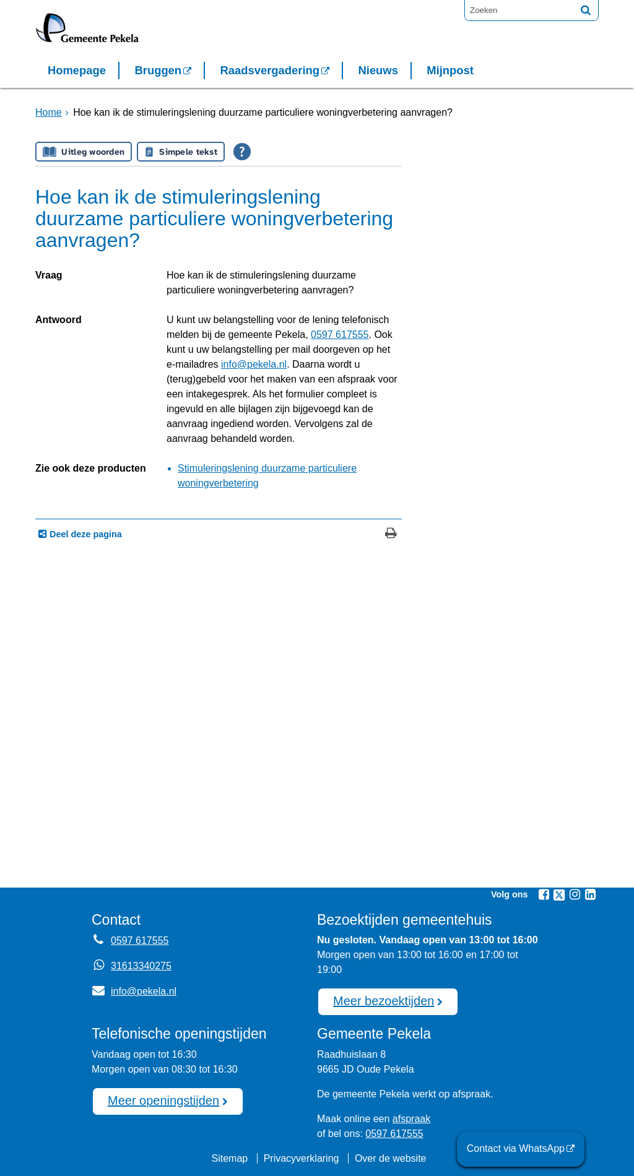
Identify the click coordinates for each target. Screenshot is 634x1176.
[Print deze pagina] (391, 534)
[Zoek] (585, 10)
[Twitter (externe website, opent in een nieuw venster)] (559, 895)
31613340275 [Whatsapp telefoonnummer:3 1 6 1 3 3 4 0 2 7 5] (141, 966)
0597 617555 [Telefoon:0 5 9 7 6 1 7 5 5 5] (139, 940)
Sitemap (229, 1158)
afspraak (411, 1118)
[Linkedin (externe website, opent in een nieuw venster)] (590, 894)
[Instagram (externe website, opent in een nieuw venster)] (574, 894)
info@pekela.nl (254, 364)
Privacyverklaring (301, 1158)
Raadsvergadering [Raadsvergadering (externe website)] (269, 70)
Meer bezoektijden (383, 1001)
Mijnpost (450, 70)
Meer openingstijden (163, 1100)
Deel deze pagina (84, 534)
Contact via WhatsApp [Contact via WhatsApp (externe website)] (516, 1148)
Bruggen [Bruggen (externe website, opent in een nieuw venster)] (157, 70)
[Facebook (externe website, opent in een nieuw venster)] (543, 894)
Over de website (391, 1158)
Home (48, 112)
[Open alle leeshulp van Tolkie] (242, 151)
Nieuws (377, 70)
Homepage (77, 70)
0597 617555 (339, 334)
